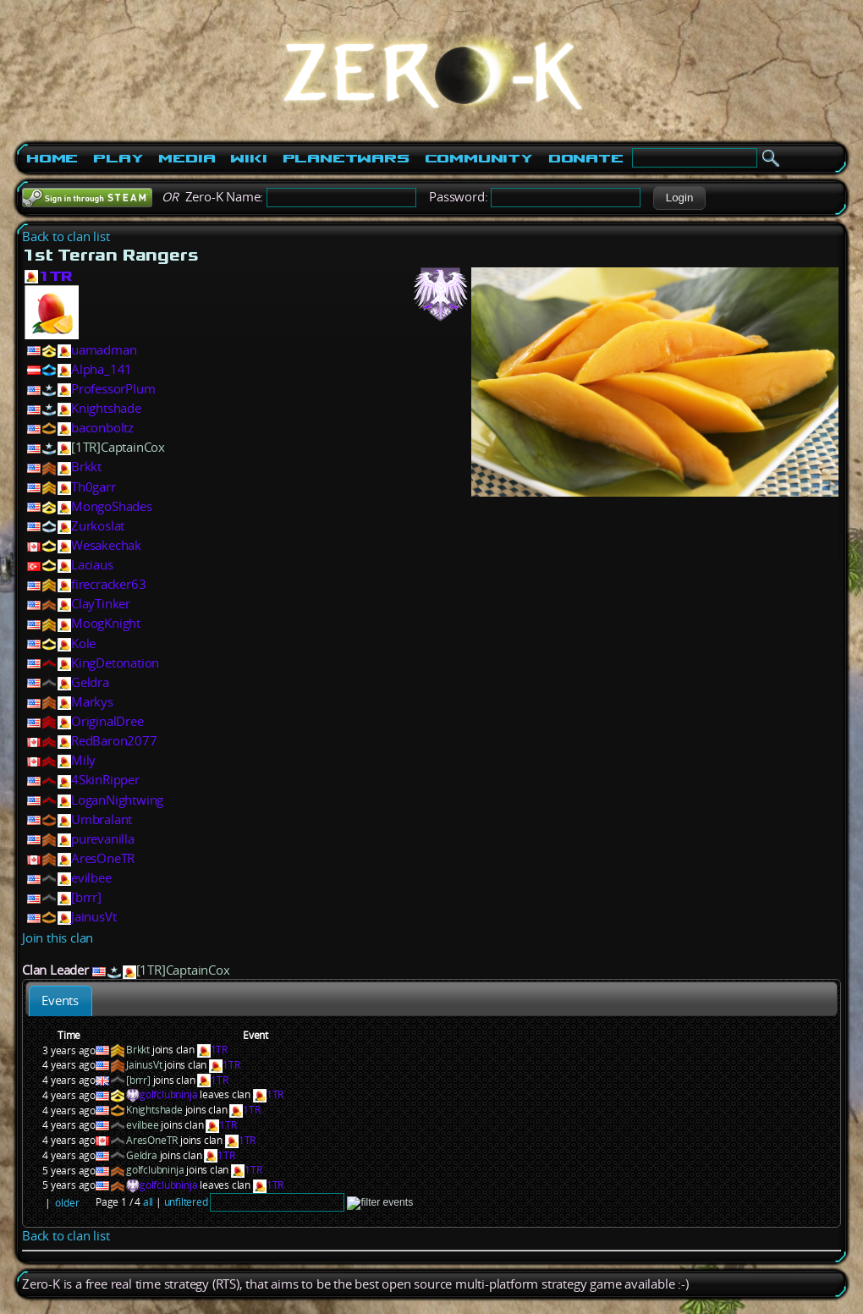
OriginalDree (107, 721)
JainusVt (93, 917)
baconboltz (102, 428)
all (148, 1202)
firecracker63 (108, 584)
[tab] (60, 1000)
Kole (83, 643)
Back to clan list (66, 236)
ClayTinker (100, 604)
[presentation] (60, 1000)
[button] (679, 198)
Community (479, 158)
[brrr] (86, 897)
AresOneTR (103, 858)
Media (186, 158)
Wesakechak (106, 545)
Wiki (248, 158)
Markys (92, 702)
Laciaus (92, 565)
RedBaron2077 (114, 741)
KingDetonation (115, 663)
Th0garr (93, 487)
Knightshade (106, 408)
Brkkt (86, 467)
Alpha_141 (101, 369)
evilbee (91, 878)
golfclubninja (168, 1094)
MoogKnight (105, 623)
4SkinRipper (105, 780)
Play (118, 158)
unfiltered (186, 1202)
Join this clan (57, 938)
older (67, 1203)
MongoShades (111, 506)
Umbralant (101, 819)
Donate (586, 158)
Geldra (90, 682)
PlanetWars (346, 158)
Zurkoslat (97, 526)
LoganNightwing (117, 800)
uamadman (103, 350)
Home (52, 158)
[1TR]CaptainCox (118, 447)
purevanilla (103, 839)
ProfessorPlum (113, 389)
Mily (83, 760)
